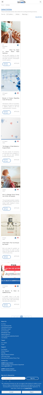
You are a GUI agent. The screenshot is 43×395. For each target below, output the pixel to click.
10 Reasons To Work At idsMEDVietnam (10, 291)
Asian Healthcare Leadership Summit (10, 336)
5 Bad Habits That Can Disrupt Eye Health (10, 243)
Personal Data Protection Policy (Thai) (10, 358)
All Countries (9, 14)
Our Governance (5, 331)
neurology (25, 14)
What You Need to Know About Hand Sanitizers (10, 51)
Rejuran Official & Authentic (7, 354)
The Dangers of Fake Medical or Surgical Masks (10, 147)
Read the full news (6, 64)
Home (2, 5)
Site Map (3, 353)
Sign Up (32, 378)
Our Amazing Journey (6, 325)
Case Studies (4, 338)
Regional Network (5, 334)
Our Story (3, 324)
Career (2, 344)
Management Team (5, 332)
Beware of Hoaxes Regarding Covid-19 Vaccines (10, 98)
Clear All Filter (38, 17)
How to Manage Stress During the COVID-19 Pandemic (10, 195)
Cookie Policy (28, 388)
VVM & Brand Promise (6, 327)
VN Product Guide (5, 356)
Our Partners (4, 349)
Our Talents (4, 343)
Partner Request (5, 351)
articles (18, 14)
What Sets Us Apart (6, 329)
